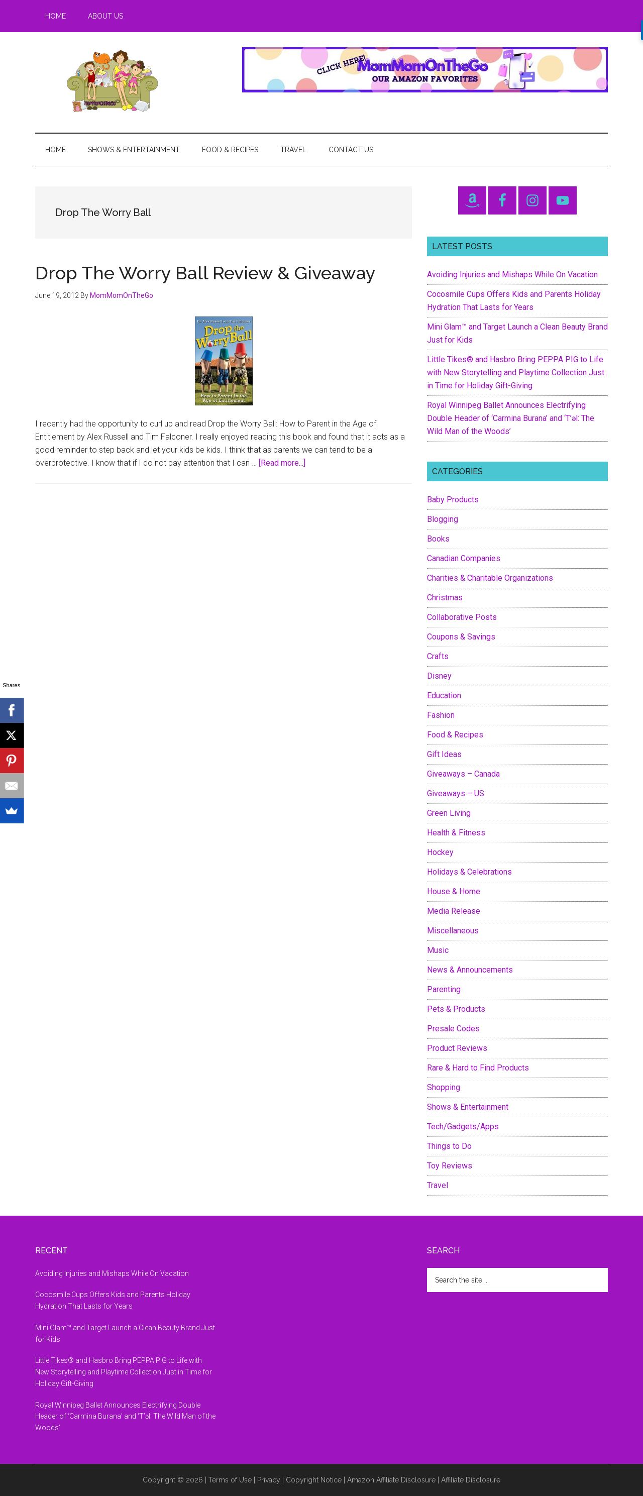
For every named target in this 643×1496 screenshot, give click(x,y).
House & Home (453, 891)
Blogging (442, 519)
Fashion (441, 715)
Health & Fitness (456, 832)
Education (444, 695)
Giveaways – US (455, 793)
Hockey (440, 852)
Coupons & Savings (461, 637)
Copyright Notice (314, 1480)
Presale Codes (453, 1028)
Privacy (268, 1480)
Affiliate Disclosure (470, 1480)
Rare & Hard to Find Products (478, 1068)
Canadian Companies (463, 558)
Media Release (453, 911)
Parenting (444, 989)
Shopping (443, 1087)
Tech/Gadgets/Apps (463, 1126)
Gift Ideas (444, 754)
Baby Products (453, 499)
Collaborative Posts (462, 617)
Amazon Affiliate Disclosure (391, 1480)
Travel (437, 1185)
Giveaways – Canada (463, 774)
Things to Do (449, 1146)
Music (438, 950)
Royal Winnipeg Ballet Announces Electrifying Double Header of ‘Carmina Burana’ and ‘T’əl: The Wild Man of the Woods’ (510, 418)
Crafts (438, 656)
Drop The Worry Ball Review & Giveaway (205, 272)
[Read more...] (282, 463)
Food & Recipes (455, 734)
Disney (439, 676)
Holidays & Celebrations (469, 872)
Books (438, 539)
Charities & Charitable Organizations (490, 578)
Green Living (449, 813)
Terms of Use (230, 1480)
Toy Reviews (449, 1165)
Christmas (445, 597)
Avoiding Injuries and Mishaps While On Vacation (512, 274)
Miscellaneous (453, 930)
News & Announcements (470, 970)
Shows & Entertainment (467, 1107)
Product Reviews (457, 1048)
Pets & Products (456, 1009)
